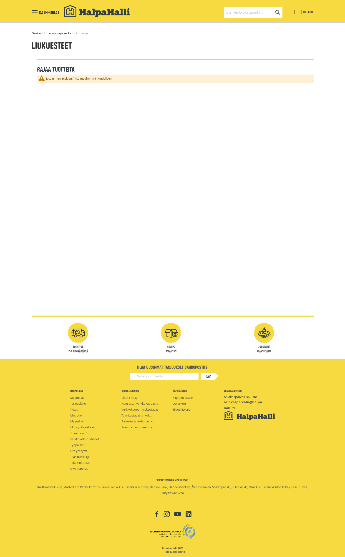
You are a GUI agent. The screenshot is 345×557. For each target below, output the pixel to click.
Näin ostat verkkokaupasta (139, 403)
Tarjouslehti (78, 403)
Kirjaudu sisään (183, 398)
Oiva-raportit (79, 469)
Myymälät (77, 398)
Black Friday (129, 398)
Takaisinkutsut (80, 463)
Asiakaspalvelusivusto (240, 397)
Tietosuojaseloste (174, 552)
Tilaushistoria (182, 409)
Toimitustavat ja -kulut (136, 415)
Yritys (74, 409)
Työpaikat (77, 445)
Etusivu (36, 33)
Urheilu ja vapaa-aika (58, 33)
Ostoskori (179, 403)
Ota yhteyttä (79, 451)
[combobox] (253, 12)
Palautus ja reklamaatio (137, 421)
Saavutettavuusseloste (136, 427)
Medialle (76, 415)
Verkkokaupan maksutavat (139, 409)
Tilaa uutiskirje (80, 457)
